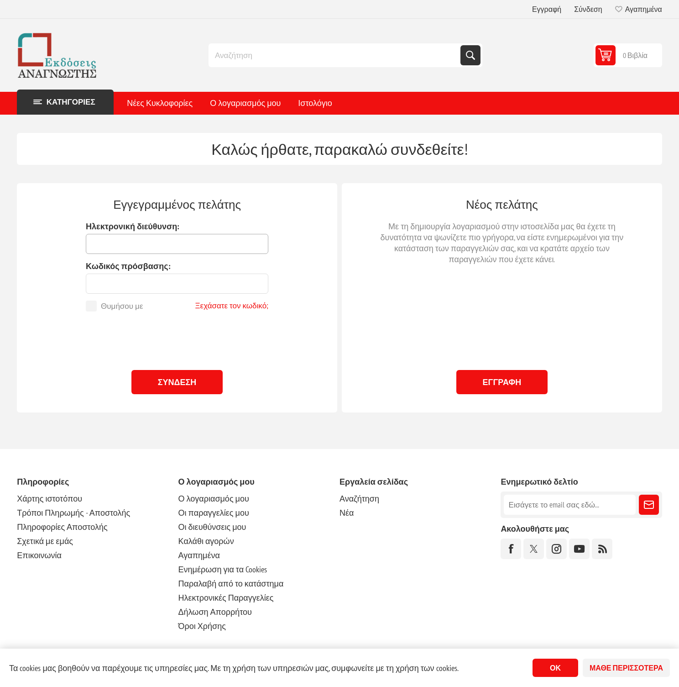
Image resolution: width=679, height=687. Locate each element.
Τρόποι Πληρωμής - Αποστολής (73, 512)
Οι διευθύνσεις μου (212, 527)
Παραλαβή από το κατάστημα (231, 583)
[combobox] (335, 55)
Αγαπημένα (199, 555)
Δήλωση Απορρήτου (215, 612)
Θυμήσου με (122, 306)
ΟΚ (555, 667)
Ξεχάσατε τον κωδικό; (232, 306)
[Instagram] (556, 549)
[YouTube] (579, 549)
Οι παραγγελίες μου (213, 512)
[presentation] (177, 338)
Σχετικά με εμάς (45, 541)
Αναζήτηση (470, 55)
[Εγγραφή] (569, 505)
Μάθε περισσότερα (626, 667)
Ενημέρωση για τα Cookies (222, 569)
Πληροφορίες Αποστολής (62, 527)
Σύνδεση (588, 9)
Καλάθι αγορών (206, 541)
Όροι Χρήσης (202, 626)
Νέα (347, 512)
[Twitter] (533, 549)
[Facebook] (511, 549)
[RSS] (602, 549)
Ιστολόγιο (315, 103)
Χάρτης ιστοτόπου (49, 498)
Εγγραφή (546, 9)
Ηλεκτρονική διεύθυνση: (132, 226)
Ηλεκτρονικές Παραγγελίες (226, 597)
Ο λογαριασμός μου (245, 103)
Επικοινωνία (39, 555)
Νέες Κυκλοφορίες (160, 103)
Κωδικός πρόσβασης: (128, 266)
